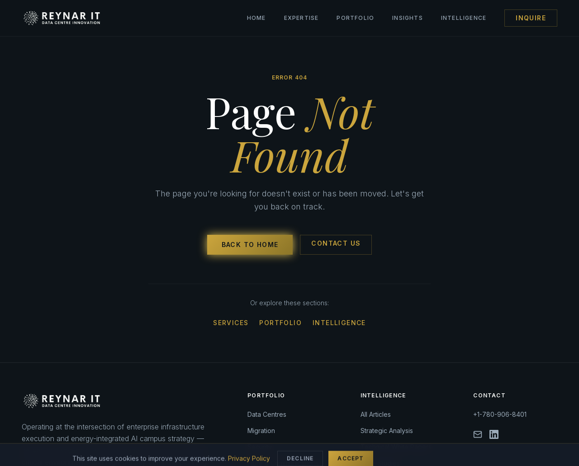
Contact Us (336, 243)
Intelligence (463, 17)
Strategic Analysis (387, 430)
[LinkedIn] (493, 434)
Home (256, 17)
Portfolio (355, 17)
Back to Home (250, 244)
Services (230, 322)
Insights (407, 17)
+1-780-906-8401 (500, 414)
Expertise (301, 17)
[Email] (477, 434)
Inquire (531, 18)
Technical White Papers (396, 447)
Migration (261, 430)
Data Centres (266, 414)
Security (259, 447)
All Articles (376, 414)
